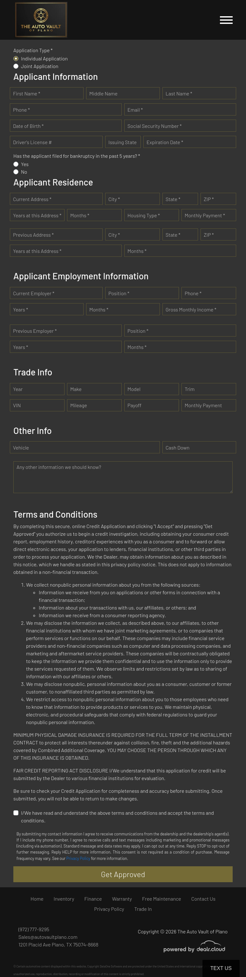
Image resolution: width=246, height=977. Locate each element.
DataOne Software (111, 966)
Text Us (221, 968)
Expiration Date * (165, 142)
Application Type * (33, 50)
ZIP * (209, 199)
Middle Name (103, 93)
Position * (118, 293)
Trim (190, 389)
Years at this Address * (37, 215)
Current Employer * (33, 293)
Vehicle (21, 447)
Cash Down (177, 447)
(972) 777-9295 (33, 929)
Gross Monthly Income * (191, 309)
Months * (79, 215)
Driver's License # (32, 142)
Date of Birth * (28, 126)
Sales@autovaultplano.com (48, 937)
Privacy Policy (78, 858)
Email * (135, 110)
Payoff (134, 405)
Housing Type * (143, 215)
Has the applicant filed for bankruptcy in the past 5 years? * (76, 156)
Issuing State (122, 142)
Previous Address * (33, 235)
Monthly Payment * (205, 215)
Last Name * (179, 93)
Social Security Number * (154, 126)
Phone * (21, 110)
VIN (17, 405)
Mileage (78, 405)
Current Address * (32, 199)
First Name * (26, 93)
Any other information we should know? (59, 467)
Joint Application (39, 66)
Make (76, 389)
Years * (20, 309)
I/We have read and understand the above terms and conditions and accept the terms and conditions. (117, 816)
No (24, 172)
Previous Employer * (35, 331)
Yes (25, 164)
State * (173, 199)
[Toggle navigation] (226, 20)
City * (114, 199)
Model (133, 389)
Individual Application (44, 58)
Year (18, 389)
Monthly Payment (203, 405)
